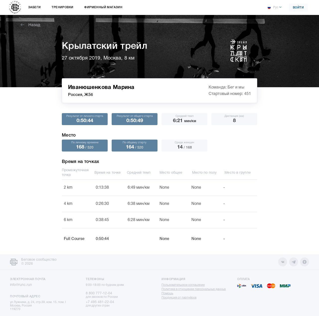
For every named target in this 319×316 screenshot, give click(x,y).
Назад (30, 25)
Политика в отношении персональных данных (193, 289)
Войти (298, 7)
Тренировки (62, 7)
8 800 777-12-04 (99, 293)
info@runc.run (21, 285)
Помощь (167, 293)
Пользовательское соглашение (183, 285)
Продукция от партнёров (178, 297)
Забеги (34, 7)
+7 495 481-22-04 (100, 302)
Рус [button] (272, 7)
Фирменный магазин (103, 7)
